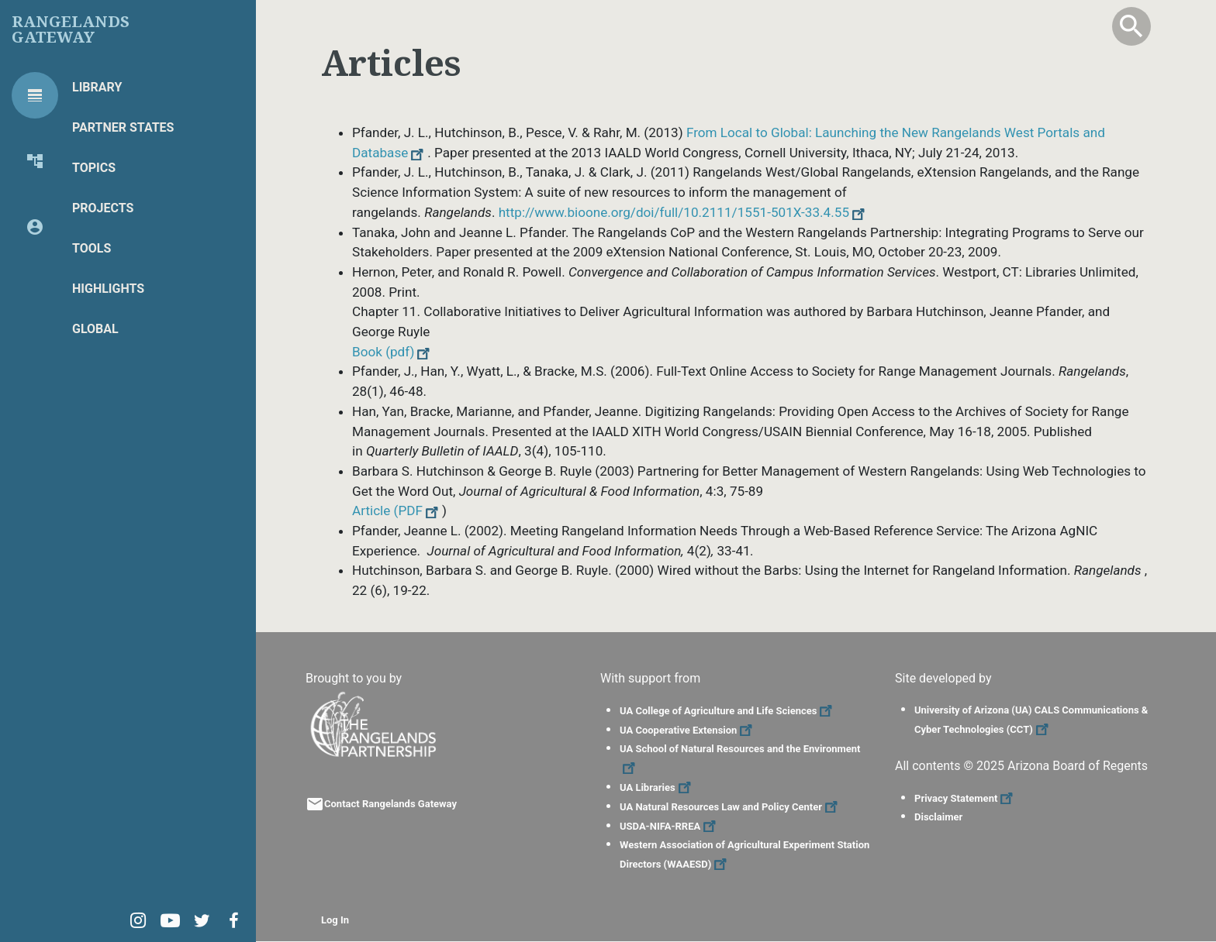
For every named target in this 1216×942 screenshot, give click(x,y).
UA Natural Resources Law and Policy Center (730, 807)
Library (97, 87)
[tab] (35, 95)
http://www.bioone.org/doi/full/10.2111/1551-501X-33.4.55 (684, 212)
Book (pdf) (393, 351)
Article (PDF (397, 510)
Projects (102, 208)
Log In (335, 920)
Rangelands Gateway (71, 29)
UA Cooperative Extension (688, 730)
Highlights (108, 288)
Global (95, 328)
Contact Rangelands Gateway (390, 804)
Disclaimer (938, 817)
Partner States (123, 127)
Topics (94, 167)
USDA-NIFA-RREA (670, 826)
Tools (91, 248)
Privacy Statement (965, 798)
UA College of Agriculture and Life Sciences (728, 711)
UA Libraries (657, 787)
